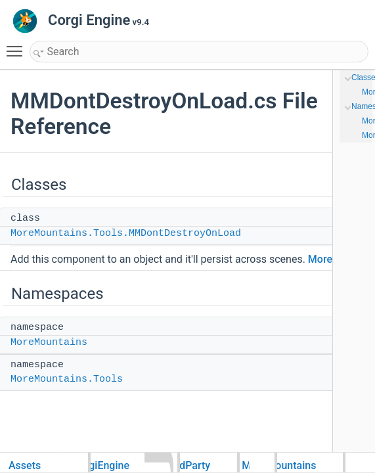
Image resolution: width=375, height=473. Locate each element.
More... (324, 259)
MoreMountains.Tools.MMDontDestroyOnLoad (126, 233)
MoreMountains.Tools (67, 379)
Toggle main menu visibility (18, 45)
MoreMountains (49, 342)
